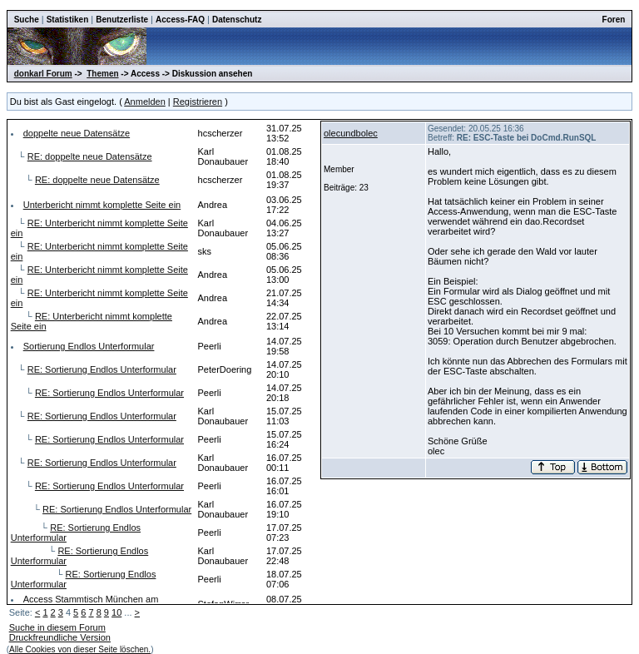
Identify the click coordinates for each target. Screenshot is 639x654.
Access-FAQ (180, 19)
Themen (102, 73)
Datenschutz (236, 19)
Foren (614, 19)
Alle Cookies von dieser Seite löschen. (80, 649)
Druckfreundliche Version (60, 637)
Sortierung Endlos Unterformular (89, 346)
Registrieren (197, 102)
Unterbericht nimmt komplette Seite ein (102, 205)
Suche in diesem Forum (57, 627)
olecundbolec (351, 133)
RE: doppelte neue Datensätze (89, 156)
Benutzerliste (122, 19)
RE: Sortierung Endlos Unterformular (101, 369)
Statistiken (68, 19)
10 (116, 612)
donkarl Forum (43, 73)
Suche (26, 19)
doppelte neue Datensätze (76, 133)
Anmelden (145, 102)
